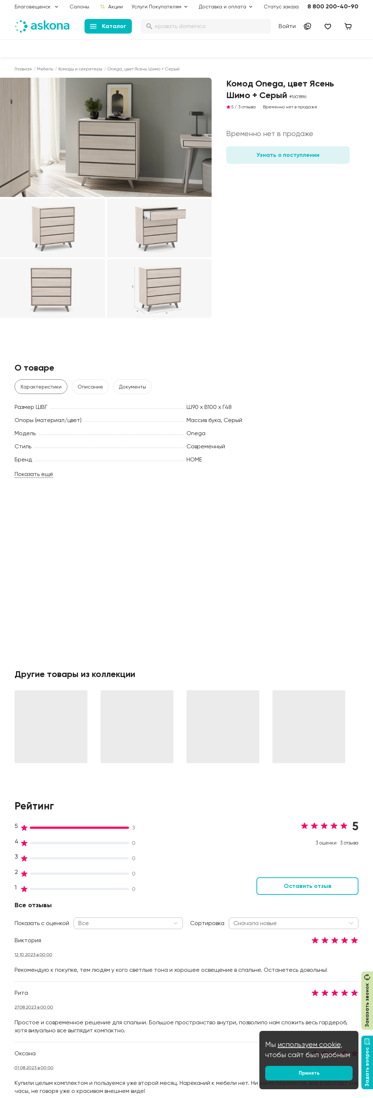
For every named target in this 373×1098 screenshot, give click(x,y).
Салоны (79, 6)
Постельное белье (37, 962)
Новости (95, 983)
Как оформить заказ (180, 959)
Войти (287, 26)
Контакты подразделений (316, 904)
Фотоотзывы (29, 983)
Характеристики (41, 387)
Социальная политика (112, 911)
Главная (23, 68)
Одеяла (24, 952)
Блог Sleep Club (246, 901)
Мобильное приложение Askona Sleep (256, 960)
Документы (132, 387)
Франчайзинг (313, 959)
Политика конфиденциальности (182, 973)
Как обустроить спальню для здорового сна (256, 914)
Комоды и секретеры (80, 68)
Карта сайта (171, 1045)
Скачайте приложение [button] (107, 1064)
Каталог (108, 26)
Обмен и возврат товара (177, 1011)
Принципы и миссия (109, 901)
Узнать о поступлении (287, 154)
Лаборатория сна (107, 952)
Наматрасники (33, 932)
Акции (111, 6)
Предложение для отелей (319, 973)
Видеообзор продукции (114, 972)
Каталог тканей (175, 949)
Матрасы (26, 901)
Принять (309, 1073)
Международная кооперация (317, 1001)
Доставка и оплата (179, 911)
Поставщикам (313, 949)
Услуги (139, 6)
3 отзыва (247, 106)
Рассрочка (169, 997)
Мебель (45, 68)
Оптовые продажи (319, 918)
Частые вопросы (106, 993)
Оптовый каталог (318, 987)
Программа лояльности (185, 939)
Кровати (25, 911)
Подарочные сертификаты (172, 925)
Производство (102, 942)
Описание (90, 387)
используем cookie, (310, 1044)
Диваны (24, 921)
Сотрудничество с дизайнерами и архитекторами (320, 1022)
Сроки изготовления (181, 1025)
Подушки (25, 942)
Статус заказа (281, 6)
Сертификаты (102, 962)
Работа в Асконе (106, 932)
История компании (108, 921)
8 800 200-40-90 (332, 6)
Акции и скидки (174, 901)
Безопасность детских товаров (254, 932)
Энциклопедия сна (249, 946)
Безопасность (173, 1035)
